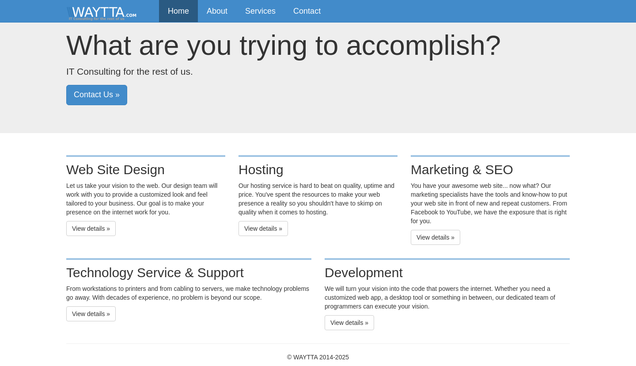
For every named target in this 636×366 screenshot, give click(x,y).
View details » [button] (91, 228)
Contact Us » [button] (97, 94)
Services (260, 11)
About (217, 11)
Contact (307, 11)
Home (178, 11)
